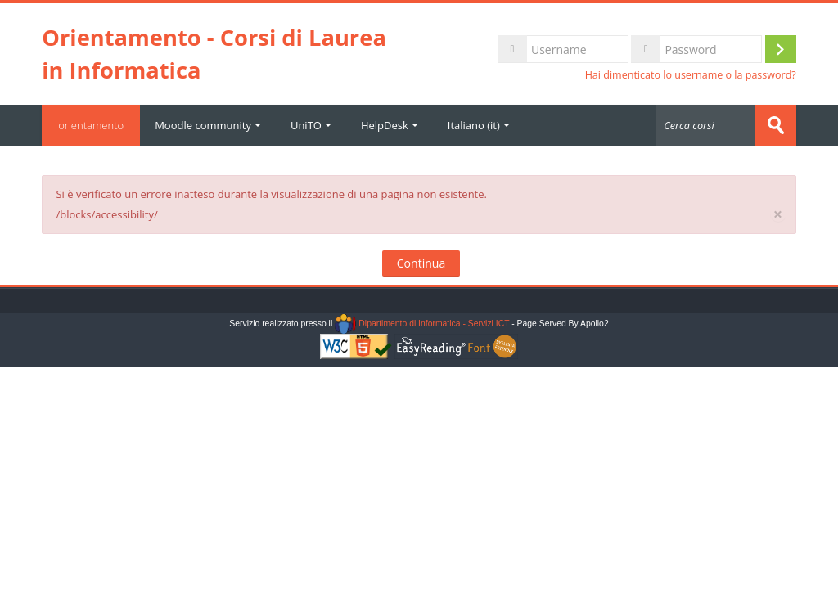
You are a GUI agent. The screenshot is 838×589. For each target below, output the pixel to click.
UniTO (311, 125)
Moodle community (208, 125)
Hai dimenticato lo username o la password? (690, 75)
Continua (421, 263)
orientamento (91, 125)
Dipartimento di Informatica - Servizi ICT (422, 323)
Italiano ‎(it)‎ (479, 125)
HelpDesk (389, 125)
